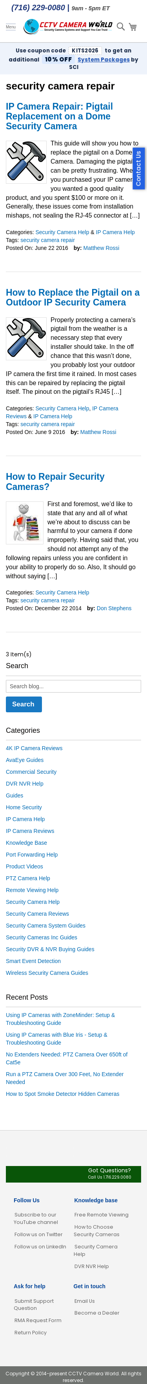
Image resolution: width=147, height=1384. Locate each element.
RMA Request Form (38, 1320)
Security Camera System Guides (45, 925)
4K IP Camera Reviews (34, 748)
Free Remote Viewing (101, 1214)
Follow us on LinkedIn (40, 1246)
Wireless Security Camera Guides (47, 973)
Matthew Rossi (101, 248)
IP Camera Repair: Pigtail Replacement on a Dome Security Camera (59, 116)
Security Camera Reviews (37, 914)
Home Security (24, 807)
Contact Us (138, 168)
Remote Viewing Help (32, 890)
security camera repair (47, 240)
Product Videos (24, 866)
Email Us (84, 1301)
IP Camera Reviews (30, 831)
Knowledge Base (26, 843)
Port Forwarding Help (32, 854)
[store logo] (68, 27)
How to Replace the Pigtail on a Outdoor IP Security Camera (73, 297)
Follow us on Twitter (39, 1234)
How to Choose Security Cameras (97, 1231)
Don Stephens (114, 608)
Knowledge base (96, 1200)
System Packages (104, 59)
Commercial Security (31, 772)
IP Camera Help (115, 232)
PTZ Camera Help (28, 878)
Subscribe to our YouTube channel (36, 1218)
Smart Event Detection (33, 961)
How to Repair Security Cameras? (55, 481)
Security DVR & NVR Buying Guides (50, 949)
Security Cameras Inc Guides (41, 937)
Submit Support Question (34, 1305)
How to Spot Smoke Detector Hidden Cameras (62, 1094)
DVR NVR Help (25, 783)
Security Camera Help (62, 232)
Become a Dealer (97, 1312)
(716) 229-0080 (38, 7)
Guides (14, 795)
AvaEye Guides (25, 760)
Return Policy (31, 1332)
